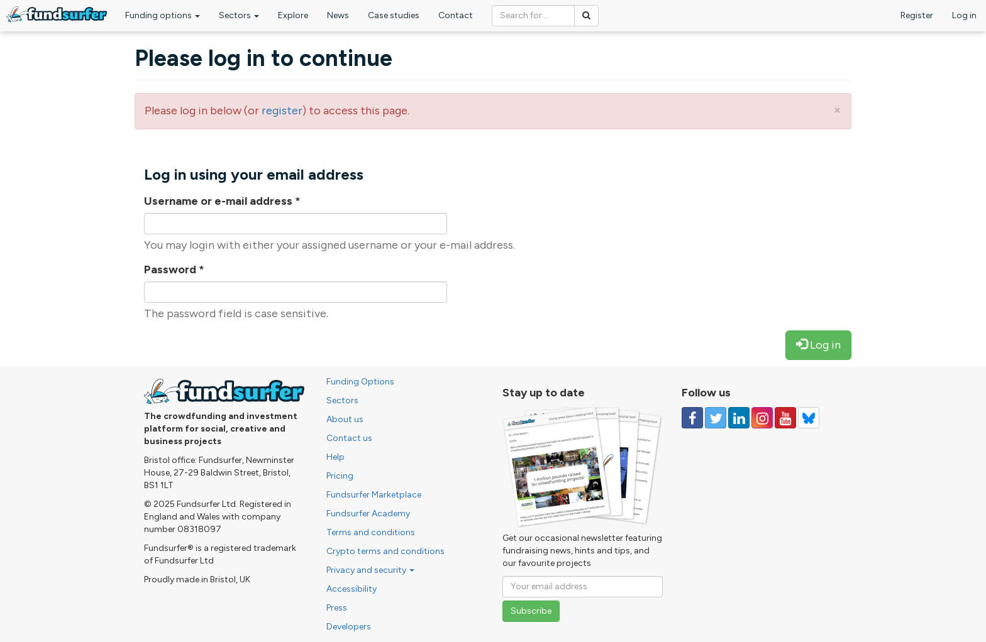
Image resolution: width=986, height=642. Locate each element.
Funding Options (360, 381)
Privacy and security (370, 570)
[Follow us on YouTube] (785, 417)
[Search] (586, 15)
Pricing (339, 476)
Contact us (349, 438)
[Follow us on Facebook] (692, 417)
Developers (348, 626)
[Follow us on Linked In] (739, 417)
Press (336, 607)
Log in (964, 15)
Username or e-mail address (222, 201)
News (338, 15)
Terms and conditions (370, 532)
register (282, 110)
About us (344, 419)
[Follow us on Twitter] (715, 417)
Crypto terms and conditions (385, 551)
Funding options (162, 15)
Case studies (393, 15)
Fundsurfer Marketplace (373, 494)
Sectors (239, 15)
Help (335, 457)
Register (916, 15)
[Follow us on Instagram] (762, 417)
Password (174, 269)
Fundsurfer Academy (368, 513)
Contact (455, 15)
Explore (293, 15)
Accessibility (351, 589)
